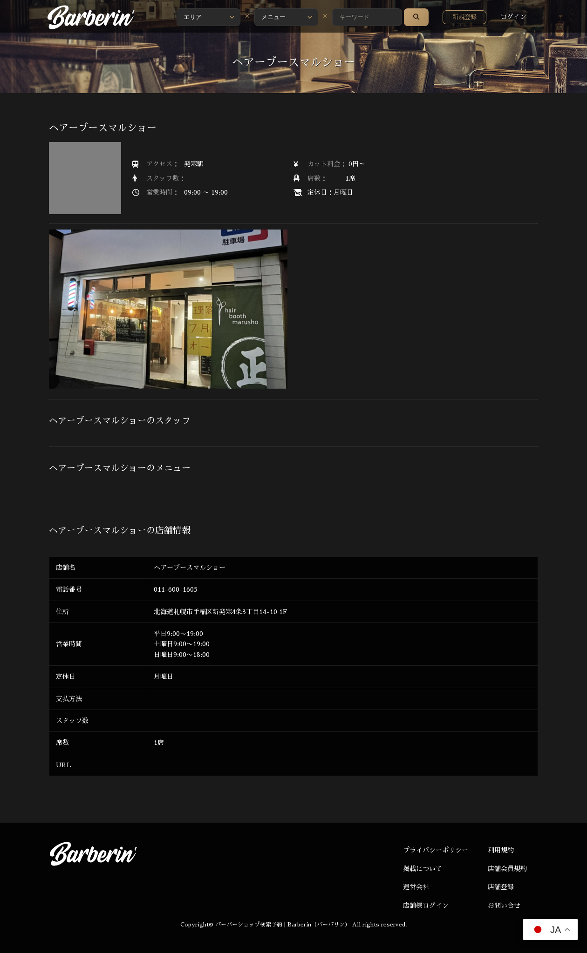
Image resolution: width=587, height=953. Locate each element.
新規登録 (464, 17)
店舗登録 (501, 887)
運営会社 (416, 887)
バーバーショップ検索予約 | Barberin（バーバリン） (282, 924)
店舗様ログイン (426, 905)
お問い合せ (504, 905)
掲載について (422, 868)
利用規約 (501, 850)
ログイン (513, 17)
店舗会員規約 (507, 868)
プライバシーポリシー (435, 850)
